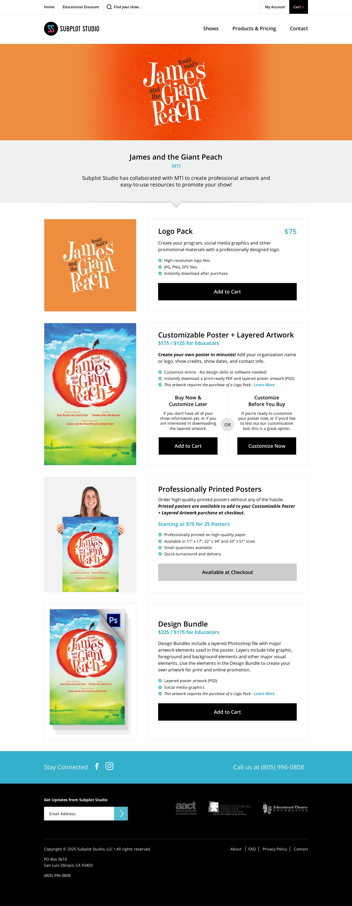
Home (49, 6)
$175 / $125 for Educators (188, 343)
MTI (176, 166)
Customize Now (266, 446)
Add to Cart (227, 291)
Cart (298, 6)
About (235, 849)
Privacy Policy (275, 849)
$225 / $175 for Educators (188, 632)
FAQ (252, 849)
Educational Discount (81, 6)
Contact (301, 849)
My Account (275, 6)
